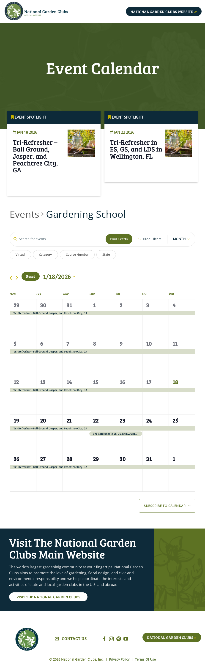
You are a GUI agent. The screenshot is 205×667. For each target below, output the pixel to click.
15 (95, 382)
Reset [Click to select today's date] (30, 276)
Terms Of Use (145, 659)
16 (122, 382)
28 (69, 459)
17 (148, 382)
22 (95, 420)
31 (69, 305)
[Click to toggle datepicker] (59, 276)
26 (16, 459)
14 (69, 382)
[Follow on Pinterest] (118, 639)
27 (42, 459)
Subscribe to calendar (165, 506)
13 (43, 382)
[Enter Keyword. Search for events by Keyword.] (58, 239)
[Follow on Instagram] (111, 639)
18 (175, 382)
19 (16, 420)
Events (24, 213)
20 (43, 420)
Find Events (119, 239)
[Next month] (17, 278)
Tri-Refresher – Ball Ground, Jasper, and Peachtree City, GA (35, 163)
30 (43, 305)
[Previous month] (11, 278)
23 (122, 420)
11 (175, 343)
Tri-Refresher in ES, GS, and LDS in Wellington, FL (136, 156)
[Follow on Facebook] (104, 639)
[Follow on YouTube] (125, 639)
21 (68, 420)
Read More (26, 190)
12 (16, 382)
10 (149, 343)
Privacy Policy (119, 659)
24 (149, 420)
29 (16, 305)
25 (175, 420)
